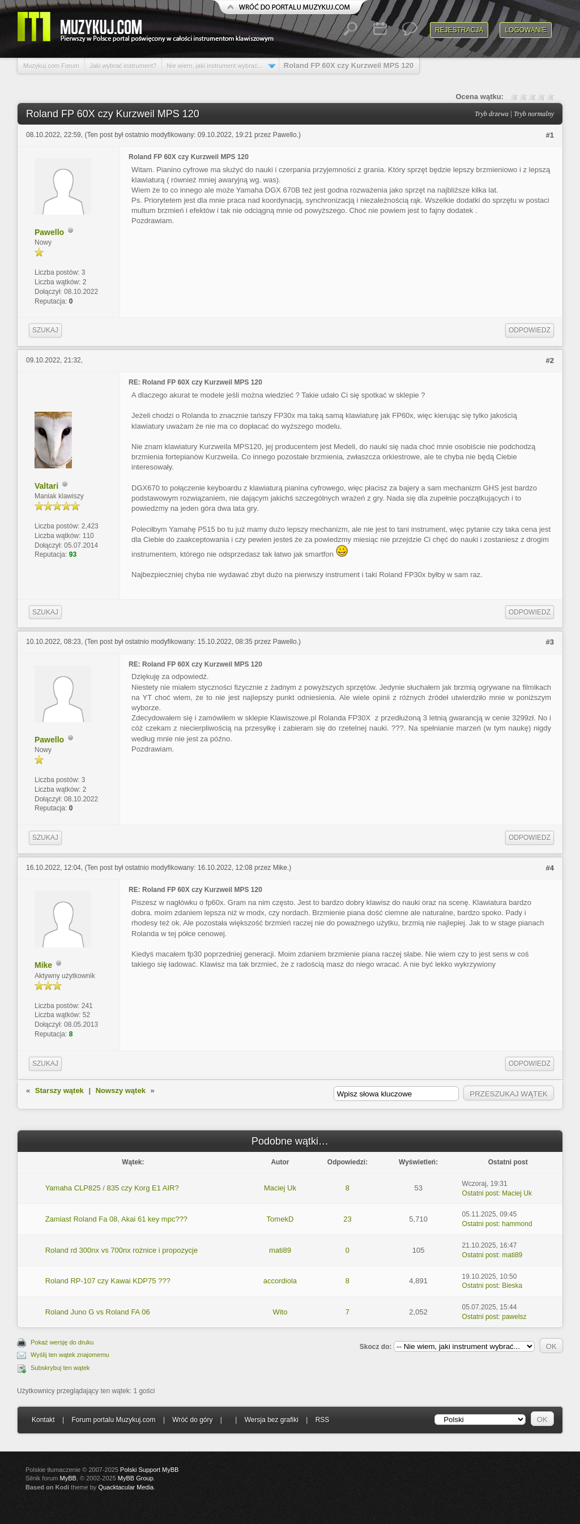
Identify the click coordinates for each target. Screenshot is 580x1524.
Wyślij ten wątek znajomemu (70, 1354)
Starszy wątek (59, 1090)
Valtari (46, 485)
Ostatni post (480, 1193)
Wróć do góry (192, 1420)
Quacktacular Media (125, 1487)
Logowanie (526, 30)
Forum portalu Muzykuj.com (114, 1420)
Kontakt (43, 1420)
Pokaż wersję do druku (62, 1342)
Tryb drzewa (492, 114)
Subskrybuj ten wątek (60, 1367)
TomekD (280, 1219)
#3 (550, 642)
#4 (550, 868)
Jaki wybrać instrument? (122, 65)
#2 (550, 360)
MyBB (68, 1478)
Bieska (512, 1286)
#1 (550, 135)
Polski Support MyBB (149, 1469)
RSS (322, 1420)
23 (347, 1219)
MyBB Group (135, 1478)
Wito (279, 1312)
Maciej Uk (280, 1188)
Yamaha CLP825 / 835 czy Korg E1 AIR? (112, 1188)
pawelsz (514, 1317)
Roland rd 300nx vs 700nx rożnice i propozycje (121, 1250)
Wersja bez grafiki (271, 1420)
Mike (280, 868)
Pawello (285, 135)
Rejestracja (459, 30)
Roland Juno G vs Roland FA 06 (97, 1312)
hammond (517, 1224)
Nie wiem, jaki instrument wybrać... (214, 65)
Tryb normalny (534, 114)
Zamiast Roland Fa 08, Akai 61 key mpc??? (116, 1219)
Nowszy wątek (121, 1090)
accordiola (280, 1281)
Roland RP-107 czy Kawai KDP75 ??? (107, 1281)
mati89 (280, 1250)
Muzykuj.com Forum (51, 65)
